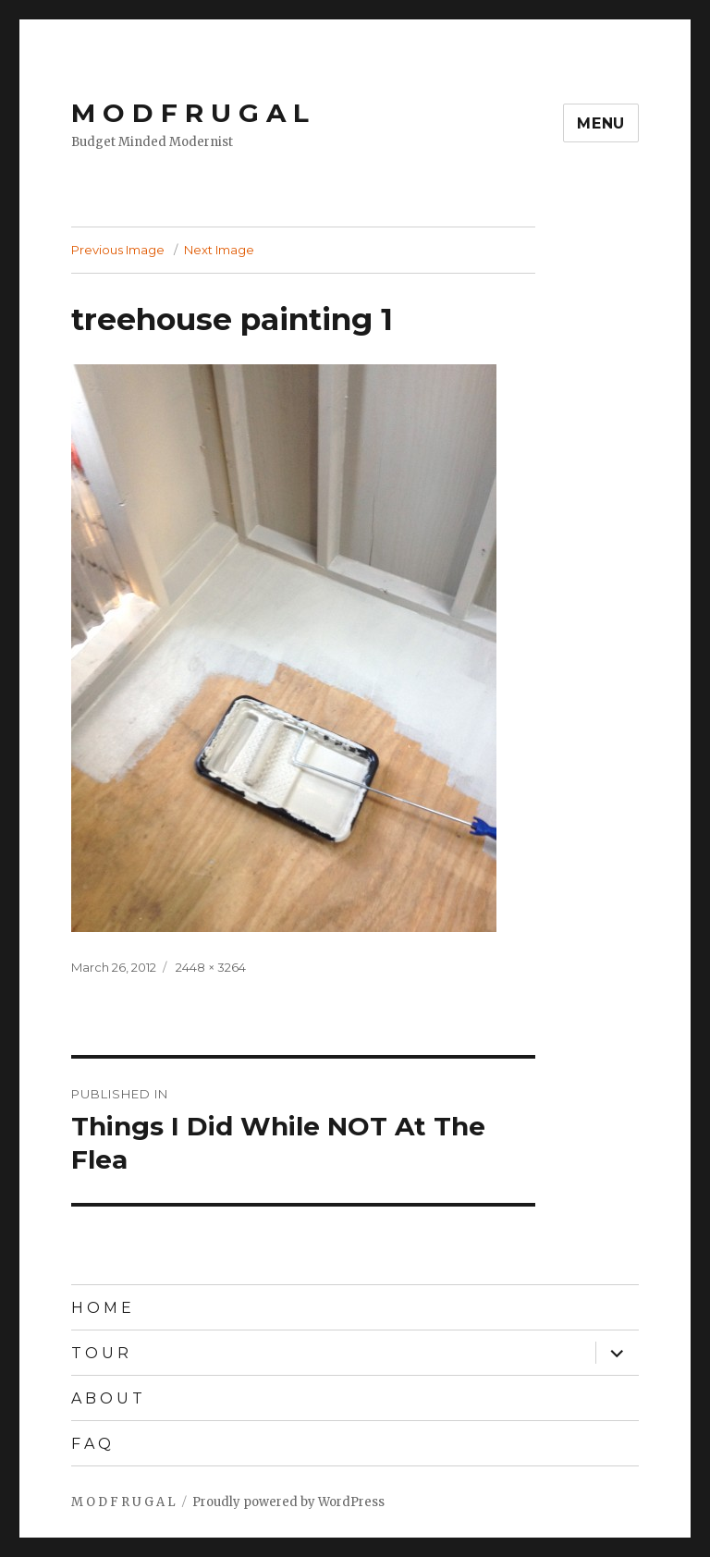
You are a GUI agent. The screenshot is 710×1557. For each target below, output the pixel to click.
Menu (601, 123)
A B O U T (106, 1398)
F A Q (91, 1444)
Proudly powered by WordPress (288, 1502)
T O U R (100, 1353)
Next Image (219, 249)
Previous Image (118, 249)
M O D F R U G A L (190, 113)
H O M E (101, 1308)
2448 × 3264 (211, 967)
